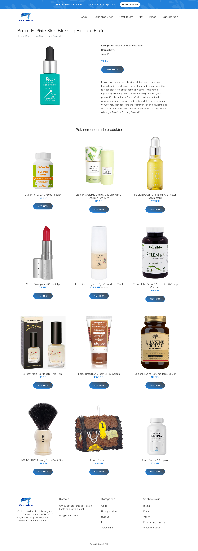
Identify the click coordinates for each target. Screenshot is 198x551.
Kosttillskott (126, 18)
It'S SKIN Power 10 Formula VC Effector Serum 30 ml (155, 198)
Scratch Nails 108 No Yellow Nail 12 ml (43, 375)
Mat (141, 18)
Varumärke (107, 529)
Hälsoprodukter (103, 18)
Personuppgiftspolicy (154, 524)
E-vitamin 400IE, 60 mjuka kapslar (43, 196)
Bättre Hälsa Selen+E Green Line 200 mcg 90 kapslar (155, 288)
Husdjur (105, 518)
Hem (19, 38)
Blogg (153, 18)
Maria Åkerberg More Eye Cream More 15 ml (99, 286)
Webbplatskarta (151, 529)
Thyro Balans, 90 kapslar (155, 462)
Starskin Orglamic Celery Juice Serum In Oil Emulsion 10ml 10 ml (99, 198)
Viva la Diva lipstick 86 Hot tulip (43, 286)
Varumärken (170, 18)
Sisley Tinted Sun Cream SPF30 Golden (99, 375)
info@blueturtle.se (68, 517)
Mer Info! (112, 71)
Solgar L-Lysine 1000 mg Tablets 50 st (155, 375)
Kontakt (147, 513)
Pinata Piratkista (99, 462)
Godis (84, 18)
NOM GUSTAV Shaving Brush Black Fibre (42, 462)
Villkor (146, 518)
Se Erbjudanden (130, 4)
